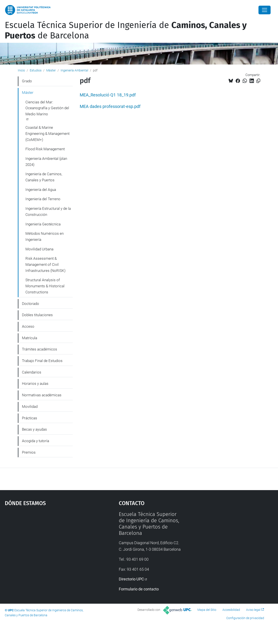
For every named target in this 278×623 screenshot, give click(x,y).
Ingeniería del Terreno (42, 199)
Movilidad (30, 406)
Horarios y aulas (35, 383)
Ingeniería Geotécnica (43, 224)
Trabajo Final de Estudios (42, 361)
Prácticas (29, 418)
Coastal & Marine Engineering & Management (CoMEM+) (47, 133)
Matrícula (29, 338)
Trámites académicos (39, 349)
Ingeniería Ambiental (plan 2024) (46, 161)
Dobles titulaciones (37, 315)
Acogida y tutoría (35, 441)
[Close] (264, 10)
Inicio (21, 70)
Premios (29, 452)
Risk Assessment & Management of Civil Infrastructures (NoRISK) (45, 264)
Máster (51, 70)
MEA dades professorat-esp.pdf (110, 106)
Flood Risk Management (45, 149)
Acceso (28, 326)
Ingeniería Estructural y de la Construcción (48, 211)
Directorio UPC (131, 579)
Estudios (35, 70)
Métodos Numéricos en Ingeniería (44, 236)
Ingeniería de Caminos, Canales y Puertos (43, 177)
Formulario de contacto (139, 589)
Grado (27, 81)
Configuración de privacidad (245, 618)
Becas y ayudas (34, 429)
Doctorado (30, 303)
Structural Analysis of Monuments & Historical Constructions (45, 286)
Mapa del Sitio (206, 609)
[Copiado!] (258, 80)
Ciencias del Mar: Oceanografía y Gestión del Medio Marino (47, 108)
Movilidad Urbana (39, 249)
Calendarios (31, 372)
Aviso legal (253, 609)
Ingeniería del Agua (40, 189)
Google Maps (48, 543)
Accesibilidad (231, 609)
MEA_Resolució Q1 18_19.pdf (108, 95)
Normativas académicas (41, 395)
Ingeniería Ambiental (74, 70)
